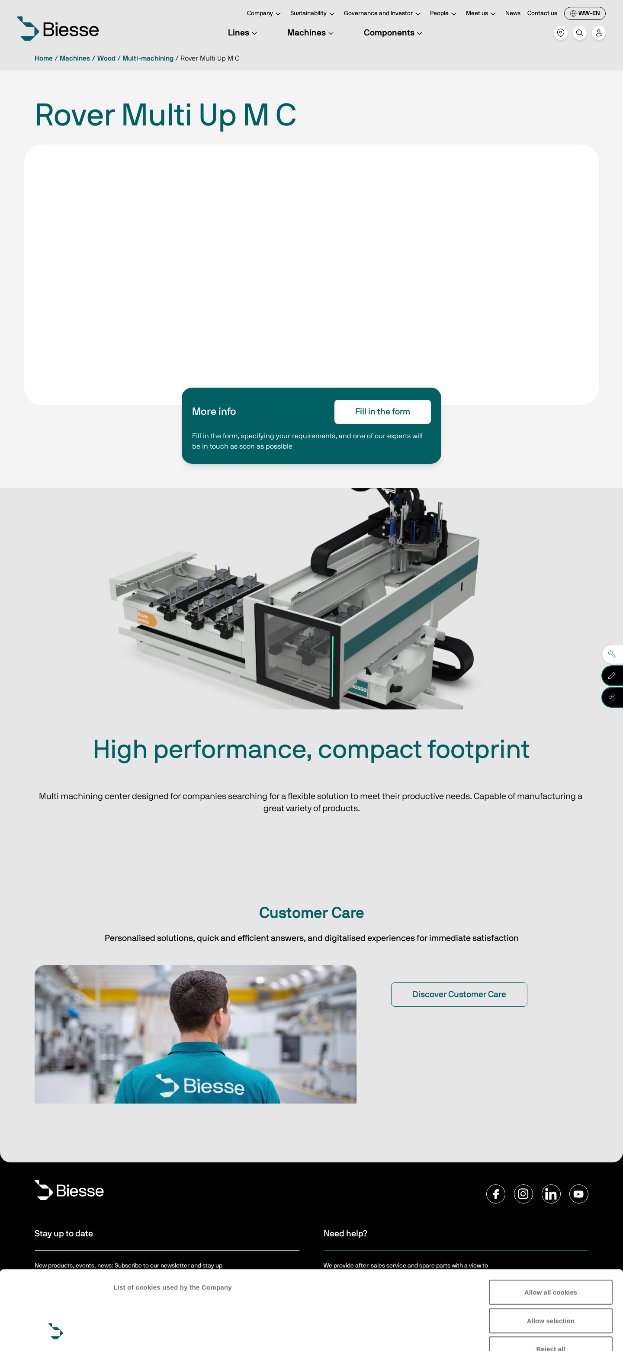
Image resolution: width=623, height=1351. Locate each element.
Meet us (482, 14)
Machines (311, 33)
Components (394, 33)
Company (265, 14)
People (444, 14)
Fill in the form (382, 412)
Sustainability (313, 14)
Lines (244, 33)
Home (44, 58)
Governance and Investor (383, 14)
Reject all (550, 1281)
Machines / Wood (88, 58)
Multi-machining (147, 58)
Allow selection (551, 1253)
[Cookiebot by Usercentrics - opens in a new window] (56, 1334)
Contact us (542, 13)
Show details (133, 1334)
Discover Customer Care (459, 994)
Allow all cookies (551, 1224)
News (512, 13)
